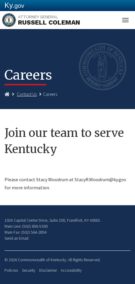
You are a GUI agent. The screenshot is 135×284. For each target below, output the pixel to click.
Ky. (14, 5)
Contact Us (27, 94)
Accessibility (71, 270)
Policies (11, 270)
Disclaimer (48, 270)
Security (28, 270)
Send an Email (16, 238)
